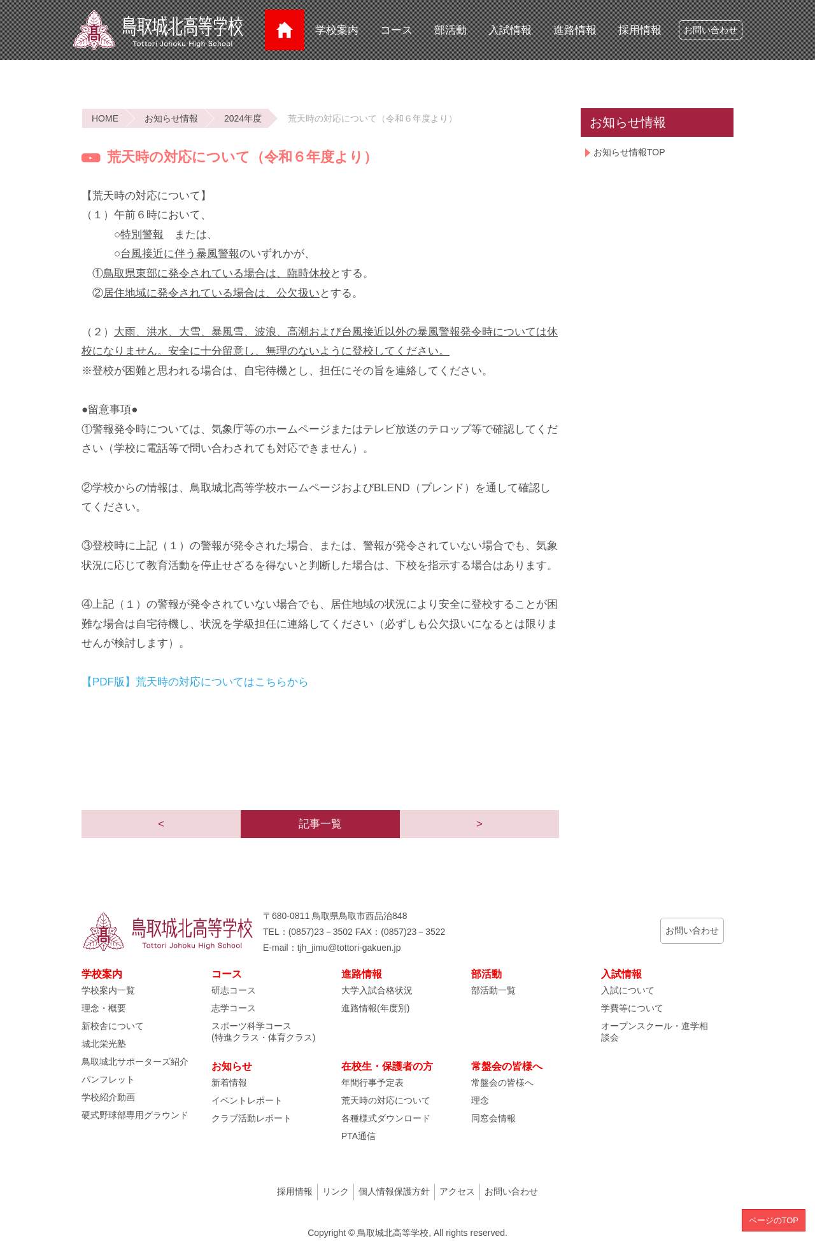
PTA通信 (358, 1136)
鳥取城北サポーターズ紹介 (135, 1061)
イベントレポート (247, 1100)
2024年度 (243, 118)
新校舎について (113, 1026)
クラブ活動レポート (251, 1118)
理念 (480, 1100)
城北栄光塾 (104, 1044)
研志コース (233, 990)
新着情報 (229, 1082)
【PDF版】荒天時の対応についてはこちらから (195, 682)
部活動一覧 (493, 990)
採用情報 (640, 30)
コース (396, 30)
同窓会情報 (493, 1118)
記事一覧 (320, 824)
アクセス (457, 1191)
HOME (105, 118)
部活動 (450, 30)
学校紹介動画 (108, 1097)
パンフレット (108, 1079)
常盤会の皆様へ (502, 1082)
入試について (628, 990)
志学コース (233, 1008)
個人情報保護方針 (394, 1191)
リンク (335, 1191)
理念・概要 (104, 1008)
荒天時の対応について (385, 1100)
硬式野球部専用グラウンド (135, 1115)
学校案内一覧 (108, 990)
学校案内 (336, 30)
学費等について (632, 1008)
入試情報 (510, 30)
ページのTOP (774, 1220)
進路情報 (575, 30)
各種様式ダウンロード (385, 1118)
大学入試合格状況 (377, 990)
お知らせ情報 (171, 118)
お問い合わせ (710, 30)
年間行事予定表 (372, 1082)
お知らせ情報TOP (629, 152)
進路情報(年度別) (375, 1008)
